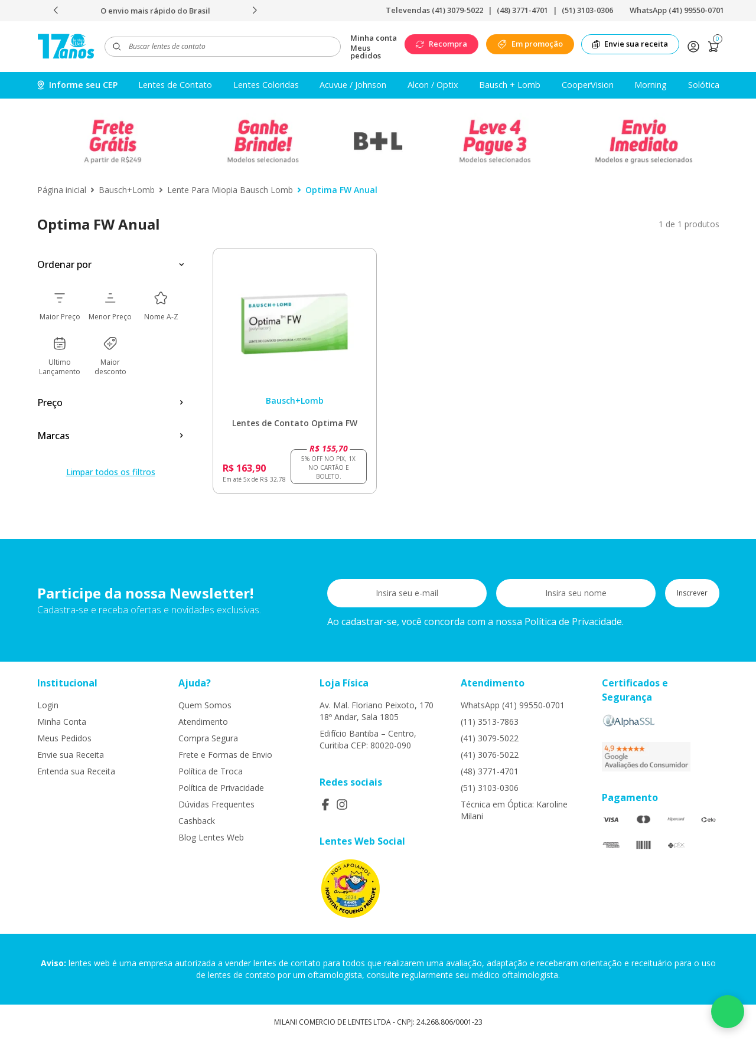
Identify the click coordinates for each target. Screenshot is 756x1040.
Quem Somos (205, 705)
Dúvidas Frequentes (216, 804)
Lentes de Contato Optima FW (294, 423)
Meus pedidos (365, 52)
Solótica (703, 84)
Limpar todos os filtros (110, 472)
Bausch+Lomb (127, 189)
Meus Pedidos (64, 738)
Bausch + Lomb (509, 84)
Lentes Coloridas (266, 84)
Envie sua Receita (70, 754)
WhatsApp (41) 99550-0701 (677, 10)
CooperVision (588, 84)
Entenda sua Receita (76, 771)
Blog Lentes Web (211, 837)
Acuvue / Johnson (353, 84)
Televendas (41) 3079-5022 (434, 10)
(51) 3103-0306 (587, 10)
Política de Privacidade (221, 787)
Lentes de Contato (175, 84)
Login (47, 705)
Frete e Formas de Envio (225, 754)
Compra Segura (208, 738)
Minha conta (373, 38)
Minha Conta (61, 721)
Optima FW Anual (341, 189)
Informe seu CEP (77, 84)
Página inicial (61, 189)
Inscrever (692, 593)
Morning (650, 84)
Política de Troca (210, 771)
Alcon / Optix (433, 84)
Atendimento (203, 721)
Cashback (196, 820)
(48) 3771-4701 (522, 10)
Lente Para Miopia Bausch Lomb (230, 189)
